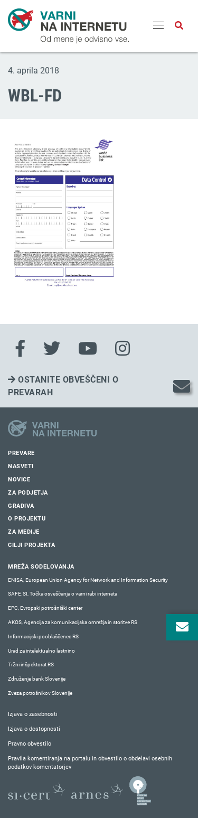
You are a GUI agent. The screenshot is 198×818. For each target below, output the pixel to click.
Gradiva (21, 506)
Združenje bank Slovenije (36, 678)
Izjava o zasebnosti (33, 714)
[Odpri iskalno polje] (179, 26)
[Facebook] (20, 348)
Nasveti (21, 466)
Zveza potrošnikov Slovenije (40, 693)
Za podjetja (28, 492)
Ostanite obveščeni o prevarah (63, 386)
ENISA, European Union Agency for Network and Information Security (88, 580)
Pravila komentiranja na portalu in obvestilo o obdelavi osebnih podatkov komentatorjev (90, 763)
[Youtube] (87, 348)
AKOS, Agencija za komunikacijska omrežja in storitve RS (72, 622)
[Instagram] (122, 348)
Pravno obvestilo (29, 743)
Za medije (24, 531)
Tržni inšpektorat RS (31, 664)
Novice (19, 479)
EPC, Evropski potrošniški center (45, 608)
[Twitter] (51, 348)
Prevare (21, 453)
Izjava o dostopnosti (34, 729)
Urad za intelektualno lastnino (41, 650)
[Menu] (158, 26)
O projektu (26, 518)
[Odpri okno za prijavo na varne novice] (182, 627)
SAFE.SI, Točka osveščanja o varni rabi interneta (62, 593)
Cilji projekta (31, 545)
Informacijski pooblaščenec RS (43, 636)
